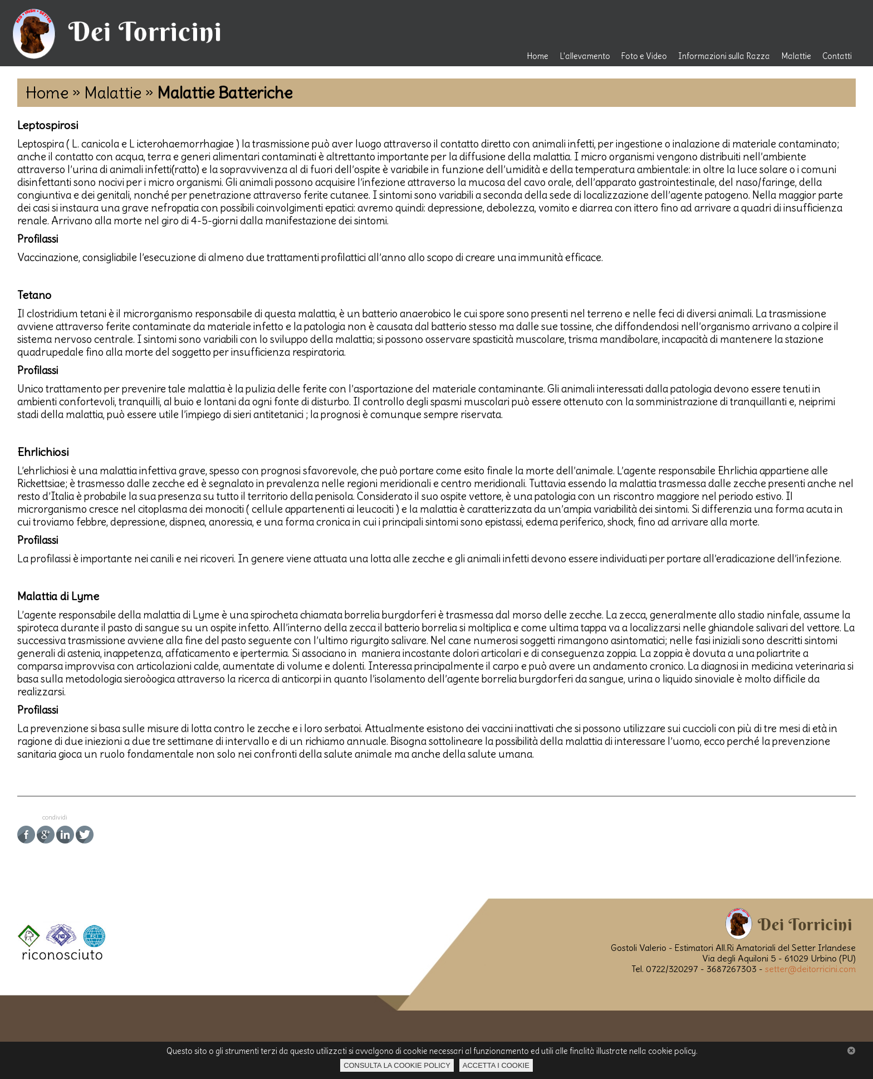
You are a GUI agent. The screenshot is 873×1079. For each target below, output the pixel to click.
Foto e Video (644, 56)
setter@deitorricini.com (810, 969)
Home (537, 56)
